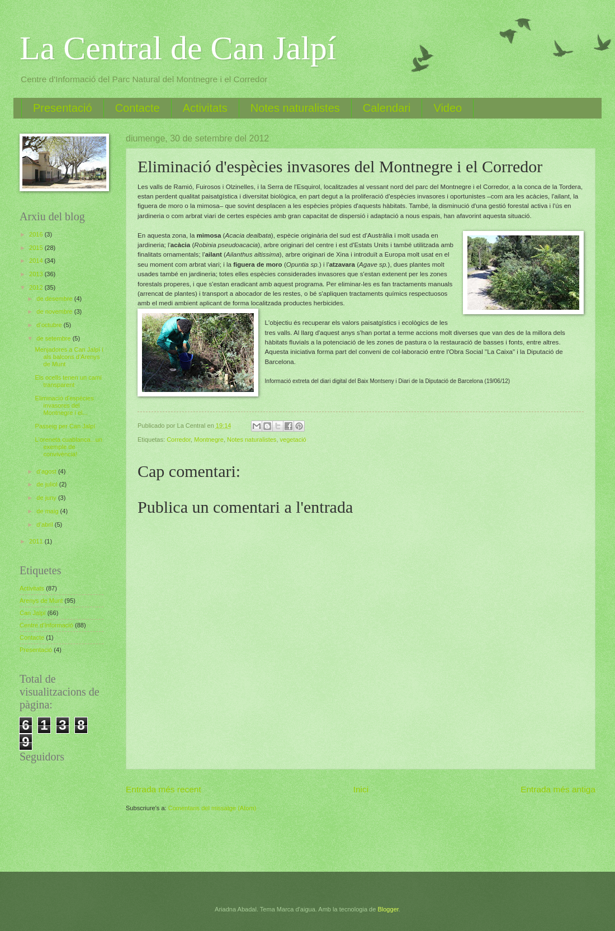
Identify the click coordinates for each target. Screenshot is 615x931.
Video (447, 108)
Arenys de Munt (41, 600)
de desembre (55, 298)
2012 (37, 287)
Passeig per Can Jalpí (65, 426)
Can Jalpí (33, 612)
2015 (37, 247)
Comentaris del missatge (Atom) (212, 808)
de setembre (54, 338)
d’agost (47, 471)
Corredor (179, 439)
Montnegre (209, 439)
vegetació (293, 439)
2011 (37, 541)
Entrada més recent (163, 789)
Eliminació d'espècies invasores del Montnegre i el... (64, 406)
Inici (360, 789)
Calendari (387, 108)
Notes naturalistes (295, 108)
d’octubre (49, 325)
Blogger (387, 909)
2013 (37, 274)
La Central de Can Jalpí (178, 48)
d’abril (45, 524)
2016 (37, 234)
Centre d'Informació (46, 625)
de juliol (47, 484)
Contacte (137, 108)
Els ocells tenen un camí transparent (68, 381)
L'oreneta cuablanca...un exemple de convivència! (68, 447)
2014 (37, 260)
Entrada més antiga (558, 789)
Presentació (62, 108)
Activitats (205, 108)
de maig (48, 511)
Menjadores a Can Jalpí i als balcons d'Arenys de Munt (69, 357)
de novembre (55, 311)
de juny (47, 497)
